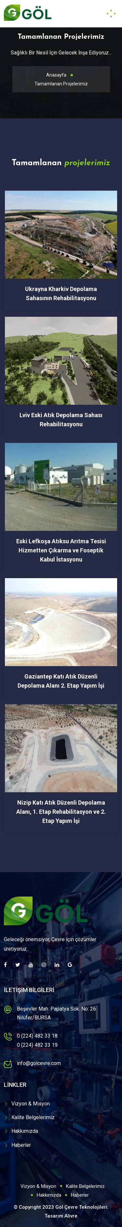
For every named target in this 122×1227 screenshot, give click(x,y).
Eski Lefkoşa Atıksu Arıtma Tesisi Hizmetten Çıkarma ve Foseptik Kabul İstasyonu (61, 550)
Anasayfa (56, 75)
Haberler (21, 1145)
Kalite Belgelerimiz (33, 1117)
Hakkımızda (24, 1131)
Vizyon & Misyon (30, 1104)
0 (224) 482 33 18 (37, 1036)
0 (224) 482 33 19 (37, 1045)
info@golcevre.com (39, 1063)
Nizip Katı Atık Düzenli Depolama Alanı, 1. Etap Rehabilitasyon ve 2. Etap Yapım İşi (61, 811)
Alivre (70, 1216)
